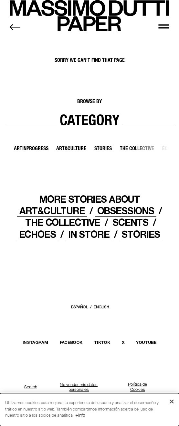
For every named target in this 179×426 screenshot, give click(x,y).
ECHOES (37, 234)
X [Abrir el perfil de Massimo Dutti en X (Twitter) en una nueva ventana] (123, 342)
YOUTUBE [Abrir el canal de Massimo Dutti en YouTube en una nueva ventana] (146, 342)
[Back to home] (15, 27)
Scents (130, 222)
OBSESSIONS (125, 210)
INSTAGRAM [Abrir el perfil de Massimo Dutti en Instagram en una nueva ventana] (35, 342)
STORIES (140, 234)
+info (80, 415)
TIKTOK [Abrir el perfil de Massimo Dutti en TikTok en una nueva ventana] (102, 342)
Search (30, 387)
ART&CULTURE (52, 210)
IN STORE (89, 234)
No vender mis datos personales (79, 387)
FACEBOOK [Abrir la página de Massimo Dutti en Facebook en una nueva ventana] (71, 342)
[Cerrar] (172, 401)
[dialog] (89, 409)
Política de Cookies (137, 387)
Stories (103, 149)
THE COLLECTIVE (62, 222)
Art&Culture (71, 149)
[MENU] (163, 26)
